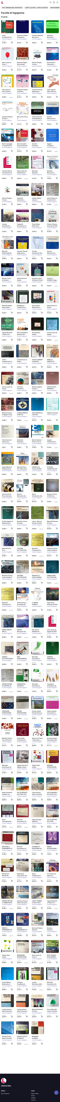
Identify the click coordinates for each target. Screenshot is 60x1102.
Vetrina (33, 1095)
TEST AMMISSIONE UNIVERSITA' (12, 8)
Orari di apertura (5, 1093)
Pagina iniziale (34, 1093)
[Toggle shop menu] (6, 2)
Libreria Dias (6, 1086)
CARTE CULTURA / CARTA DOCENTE (36, 8)
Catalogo (33, 1098)
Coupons (33, 1100)
